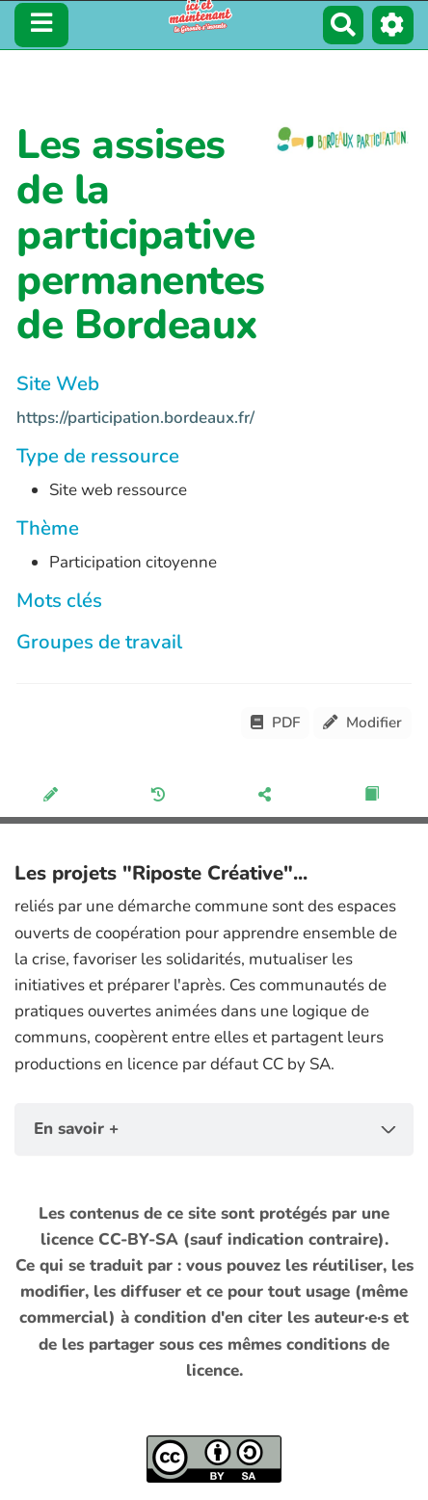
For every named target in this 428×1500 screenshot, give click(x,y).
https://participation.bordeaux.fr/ (135, 418)
